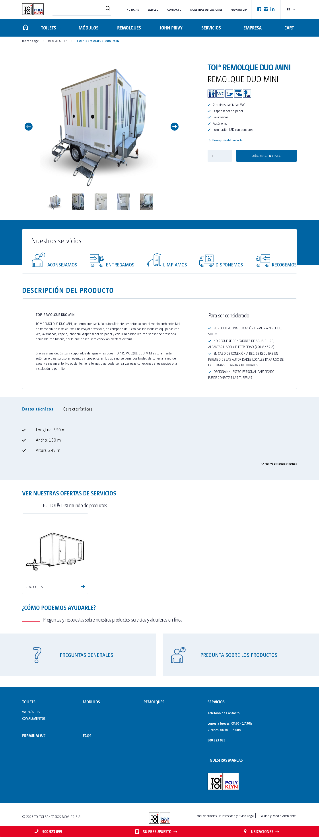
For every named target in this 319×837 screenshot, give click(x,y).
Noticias (132, 9)
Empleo (153, 9)
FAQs (87, 735)
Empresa (252, 28)
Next (175, 127)
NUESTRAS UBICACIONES (206, 9)
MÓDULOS (89, 28)
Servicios (210, 28)
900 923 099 (216, 740)
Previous (29, 127)
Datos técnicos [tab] (37, 409)
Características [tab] (78, 409)
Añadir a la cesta (266, 155)
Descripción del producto (225, 140)
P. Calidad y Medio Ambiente (276, 815)
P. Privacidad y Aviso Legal (236, 815)
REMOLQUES (129, 28)
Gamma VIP (239, 9)
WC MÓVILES (31, 712)
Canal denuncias (206, 815)
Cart (289, 28)
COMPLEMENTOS (34, 718)
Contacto (174, 9)
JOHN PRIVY (170, 28)
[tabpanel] (159, 442)
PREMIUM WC (34, 735)
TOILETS (48, 28)
